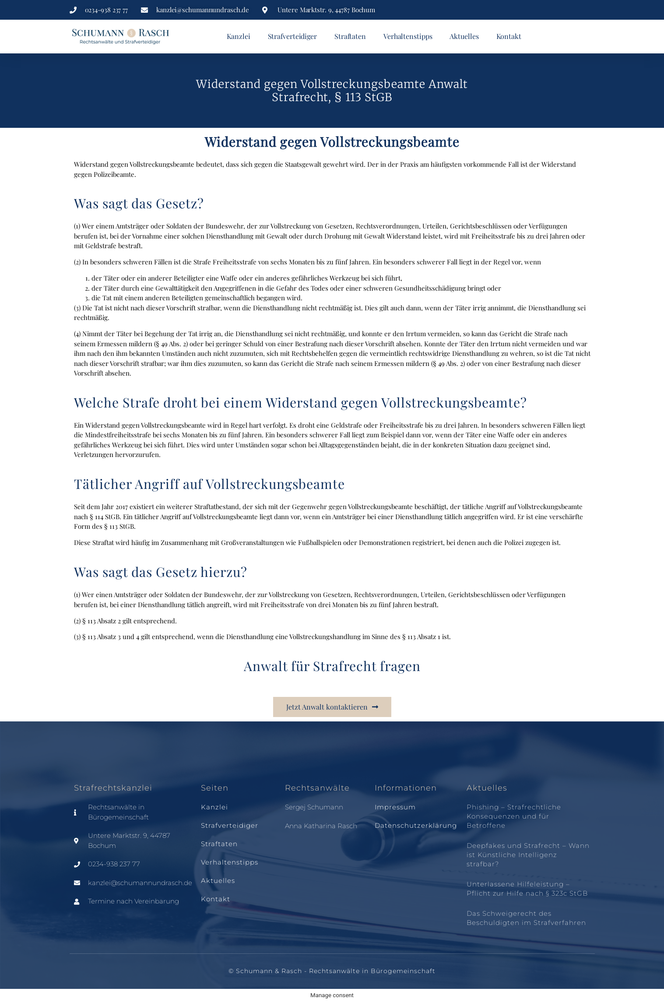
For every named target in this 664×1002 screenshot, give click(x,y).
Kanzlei (238, 36)
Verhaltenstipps (407, 36)
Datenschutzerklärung (416, 825)
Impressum (395, 807)
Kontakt (508, 36)
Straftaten (350, 36)
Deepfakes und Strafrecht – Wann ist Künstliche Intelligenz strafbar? (528, 854)
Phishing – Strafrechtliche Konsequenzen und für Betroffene (514, 816)
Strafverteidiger (292, 36)
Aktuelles (464, 36)
